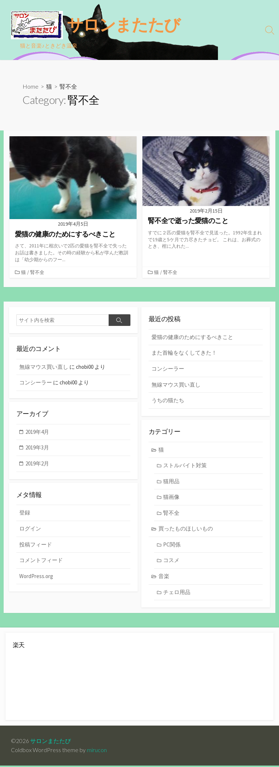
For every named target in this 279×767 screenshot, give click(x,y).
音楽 (163, 577)
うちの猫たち (167, 400)
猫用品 (171, 482)
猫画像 (171, 497)
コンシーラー (167, 369)
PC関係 (172, 545)
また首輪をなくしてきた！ (184, 353)
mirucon (97, 751)
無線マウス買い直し (176, 385)
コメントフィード (41, 561)
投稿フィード (35, 545)
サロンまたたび (50, 742)
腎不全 (37, 272)
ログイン (30, 529)
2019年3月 (37, 448)
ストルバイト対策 (185, 466)
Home (31, 86)
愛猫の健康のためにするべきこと (192, 337)
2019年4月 (37, 432)
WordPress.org (36, 577)
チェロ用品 (176, 592)
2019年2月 (37, 464)
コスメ (171, 561)
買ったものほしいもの (185, 529)
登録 (24, 513)
